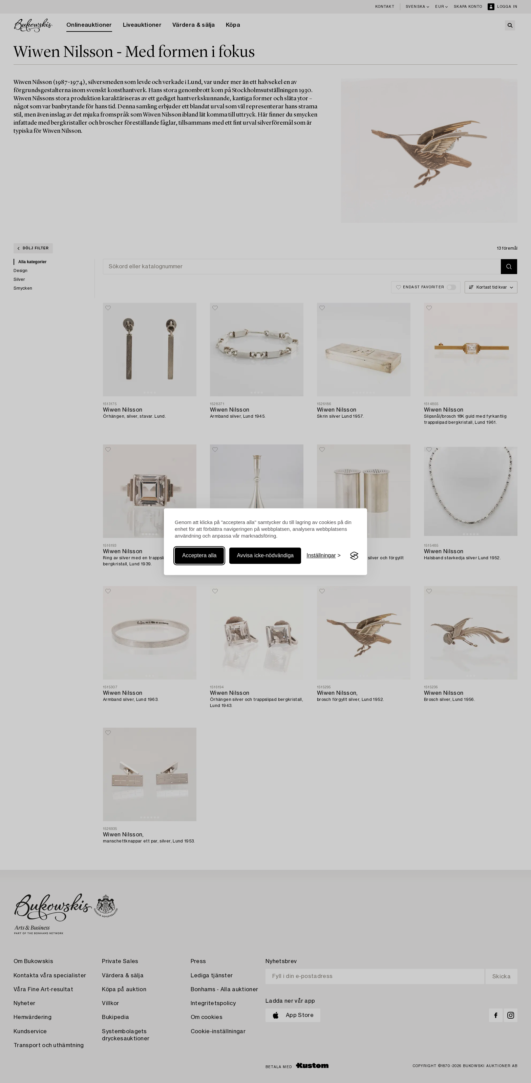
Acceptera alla (199, 556)
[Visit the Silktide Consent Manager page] (354, 556)
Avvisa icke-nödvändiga (265, 556)
